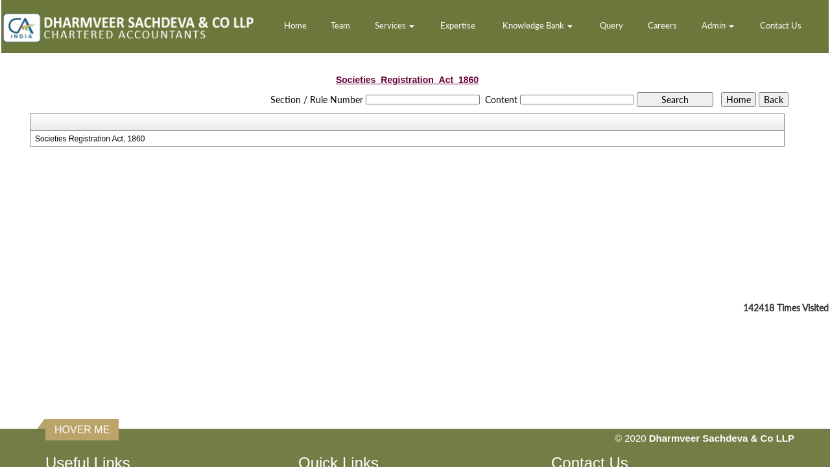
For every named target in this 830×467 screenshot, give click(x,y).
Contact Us (780, 25)
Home (295, 25)
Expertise (457, 25)
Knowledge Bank (538, 25)
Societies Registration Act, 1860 (90, 138)
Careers (662, 25)
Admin (718, 25)
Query (611, 25)
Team (340, 25)
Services (394, 25)
